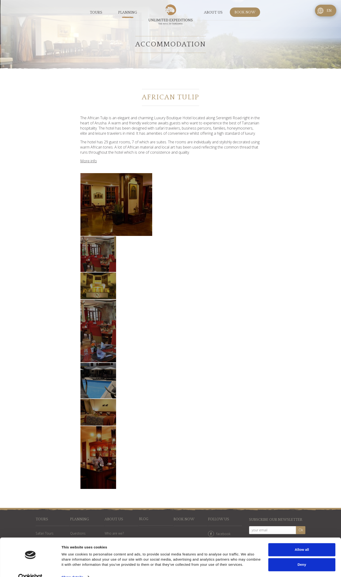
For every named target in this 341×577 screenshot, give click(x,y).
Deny (302, 555)
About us (213, 13)
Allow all (302, 540)
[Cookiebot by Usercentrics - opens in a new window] (30, 567)
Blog (144, 519)
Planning (127, 13)
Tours (96, 13)
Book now (245, 13)
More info (88, 161)
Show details (72, 568)
